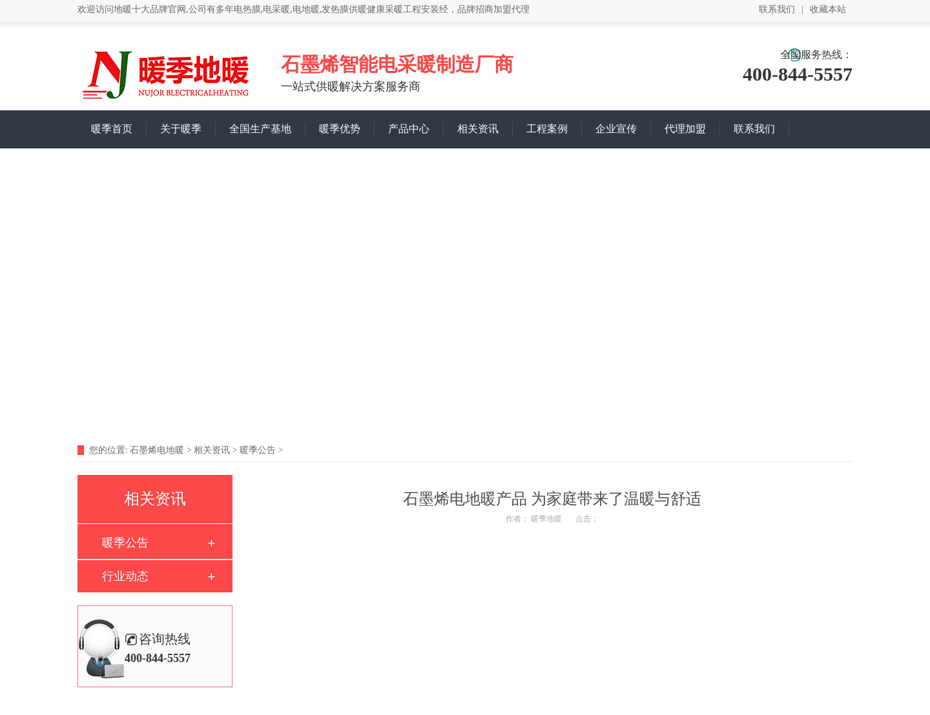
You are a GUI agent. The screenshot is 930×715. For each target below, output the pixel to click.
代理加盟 (685, 128)
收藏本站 (828, 9)
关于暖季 (181, 128)
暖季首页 (111, 128)
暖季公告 (258, 450)
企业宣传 (616, 128)
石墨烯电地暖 (157, 450)
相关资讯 (478, 128)
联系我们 (777, 9)
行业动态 (125, 576)
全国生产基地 (260, 128)
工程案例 (547, 128)
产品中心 (408, 128)
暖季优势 (339, 128)
